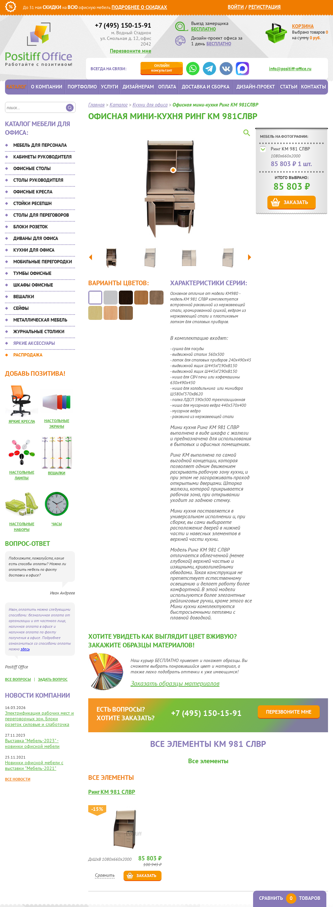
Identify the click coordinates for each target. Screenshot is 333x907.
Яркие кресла (22, 421)
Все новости (17, 779)
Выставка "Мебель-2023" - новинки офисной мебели (32, 743)
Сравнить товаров (289, 898)
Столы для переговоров (41, 215)
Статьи (288, 87)
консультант (162, 68)
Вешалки (23, 297)
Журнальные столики (38, 332)
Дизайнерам (138, 87)
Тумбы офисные (32, 273)
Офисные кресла (32, 192)
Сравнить (105, 875)
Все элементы (208, 761)
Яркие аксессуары (34, 343)
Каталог (16, 87)
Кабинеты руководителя (42, 157)
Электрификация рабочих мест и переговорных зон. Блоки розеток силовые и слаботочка (39, 718)
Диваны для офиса (35, 238)
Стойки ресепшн (32, 203)
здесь (25, 648)
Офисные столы (32, 168)
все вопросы (18, 679)
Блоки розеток (30, 227)
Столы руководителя (38, 180)
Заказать (296, 202)
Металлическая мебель (40, 320)
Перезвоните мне (130, 50)
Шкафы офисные (33, 285)
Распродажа (27, 355)
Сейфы (21, 308)
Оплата (167, 87)
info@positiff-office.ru (290, 69)
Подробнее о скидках (139, 7)
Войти (236, 7)
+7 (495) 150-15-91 (123, 25)
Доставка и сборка (205, 87)
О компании (46, 87)
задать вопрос (53, 679)
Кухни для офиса (33, 250)
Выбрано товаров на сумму (310, 35)
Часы (57, 523)
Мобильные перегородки (42, 262)
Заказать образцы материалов (175, 683)
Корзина (303, 26)
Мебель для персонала (40, 145)
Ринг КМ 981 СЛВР (290, 149)
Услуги (109, 87)
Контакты (313, 87)
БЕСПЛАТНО (203, 29)
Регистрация (264, 7)
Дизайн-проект (255, 87)
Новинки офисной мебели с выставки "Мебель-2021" (34, 765)
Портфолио (82, 87)
